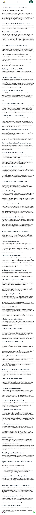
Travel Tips (17, 10)
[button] (17, 2)
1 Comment (21, 10)
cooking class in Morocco (22, 330)
